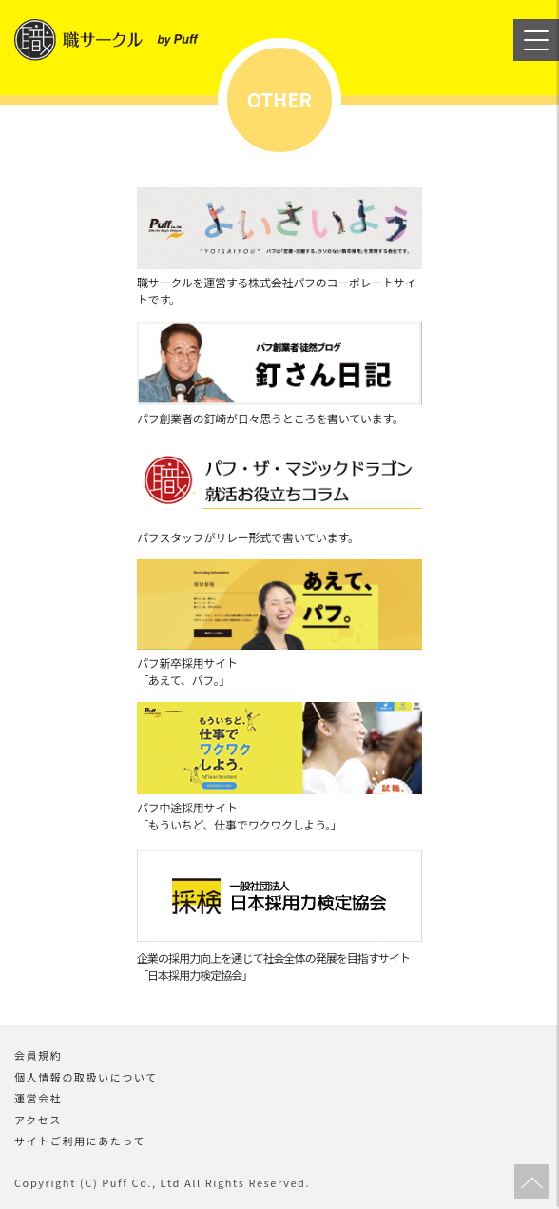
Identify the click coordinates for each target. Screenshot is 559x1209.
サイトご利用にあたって (79, 1140)
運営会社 (38, 1097)
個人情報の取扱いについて (86, 1076)
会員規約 (38, 1055)
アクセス (38, 1119)
